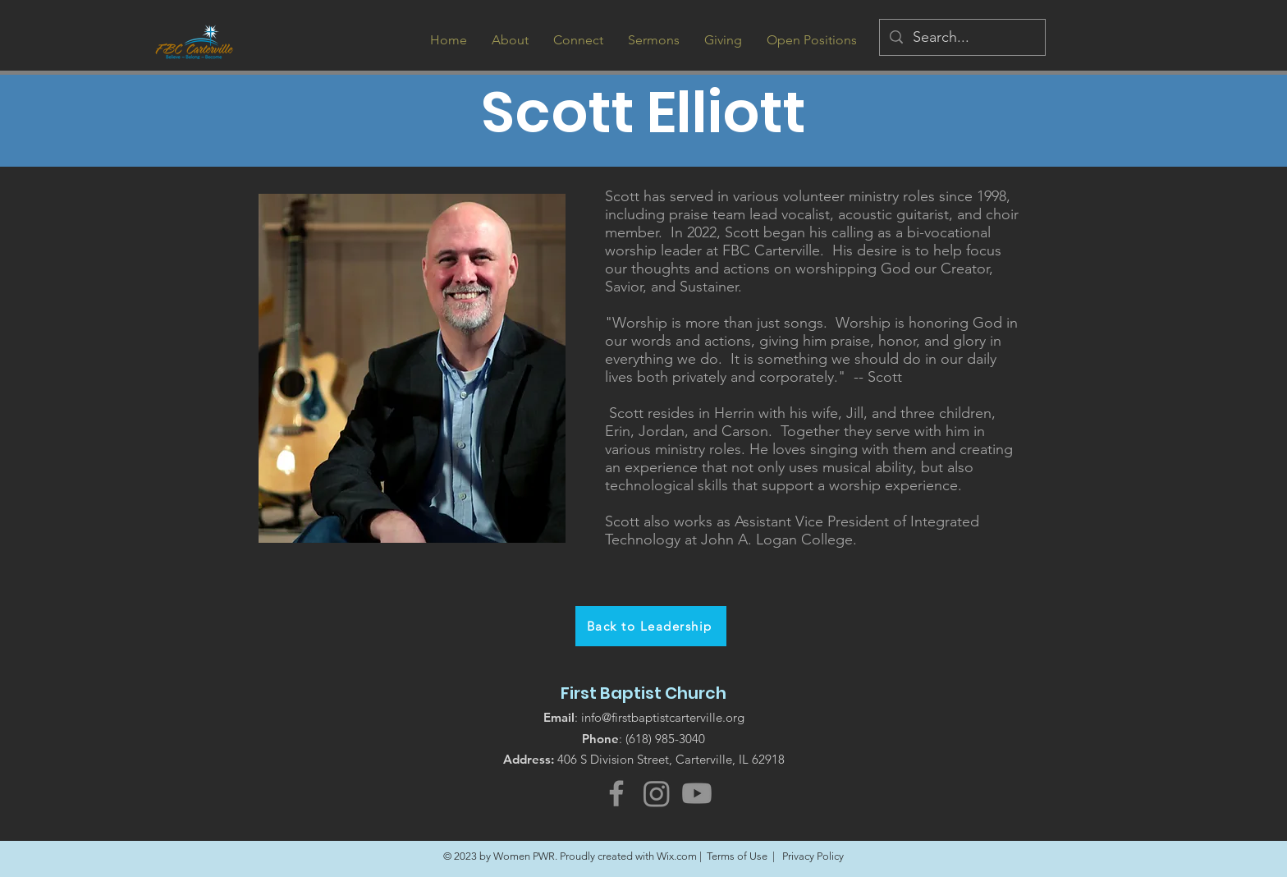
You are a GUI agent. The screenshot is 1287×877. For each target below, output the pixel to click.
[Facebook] (616, 793)
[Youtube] (697, 793)
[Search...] (961, 37)
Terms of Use (737, 856)
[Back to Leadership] (650, 626)
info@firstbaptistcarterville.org (662, 717)
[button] (510, 40)
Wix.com (677, 856)
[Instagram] (656, 793)
